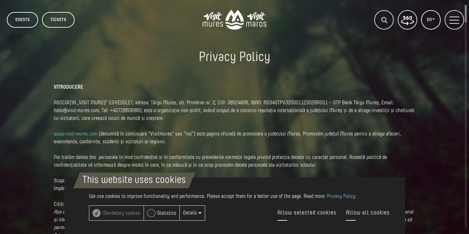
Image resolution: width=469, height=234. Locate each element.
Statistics (166, 213)
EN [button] (430, 20)
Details (192, 212)
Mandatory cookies (121, 213)
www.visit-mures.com (75, 133)
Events (22, 20)
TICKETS (58, 20)
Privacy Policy (341, 196)
